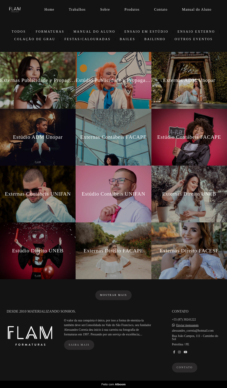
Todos (19, 31)
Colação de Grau (34, 39)
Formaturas (50, 31)
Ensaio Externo (196, 31)
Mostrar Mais (113, 295)
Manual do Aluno (196, 9)
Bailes (127, 39)
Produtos (132, 9)
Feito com (113, 384)
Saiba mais (79, 344)
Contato (160, 9)
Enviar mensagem (187, 325)
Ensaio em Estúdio (146, 31)
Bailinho (155, 39)
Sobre (105, 9)
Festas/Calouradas (88, 39)
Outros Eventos (194, 39)
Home (49, 9)
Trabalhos (77, 9)
